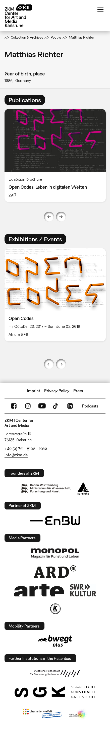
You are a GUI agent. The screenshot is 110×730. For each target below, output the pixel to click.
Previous (49, 217)
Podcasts (90, 406)
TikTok (56, 405)
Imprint (33, 390)
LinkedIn (70, 405)
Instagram (28, 405)
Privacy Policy (57, 390)
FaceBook (14, 405)
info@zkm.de (16, 455)
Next (61, 217)
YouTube (42, 405)
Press (78, 390)
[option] (55, 155)
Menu (100, 9)
